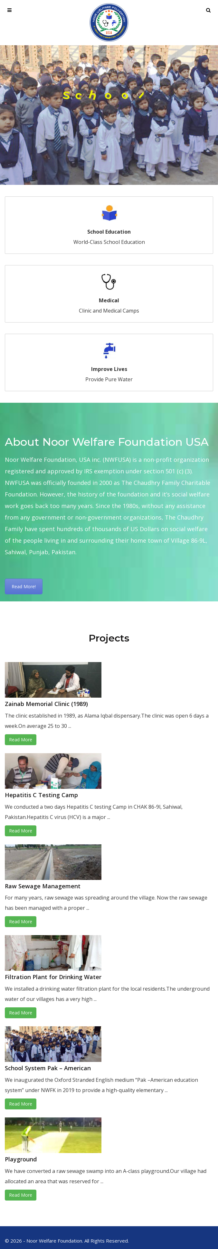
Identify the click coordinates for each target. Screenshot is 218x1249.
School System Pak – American (48, 1068)
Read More (20, 739)
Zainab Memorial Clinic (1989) (46, 704)
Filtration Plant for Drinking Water (53, 977)
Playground (21, 1159)
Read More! (24, 586)
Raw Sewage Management (43, 886)
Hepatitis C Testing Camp (41, 795)
